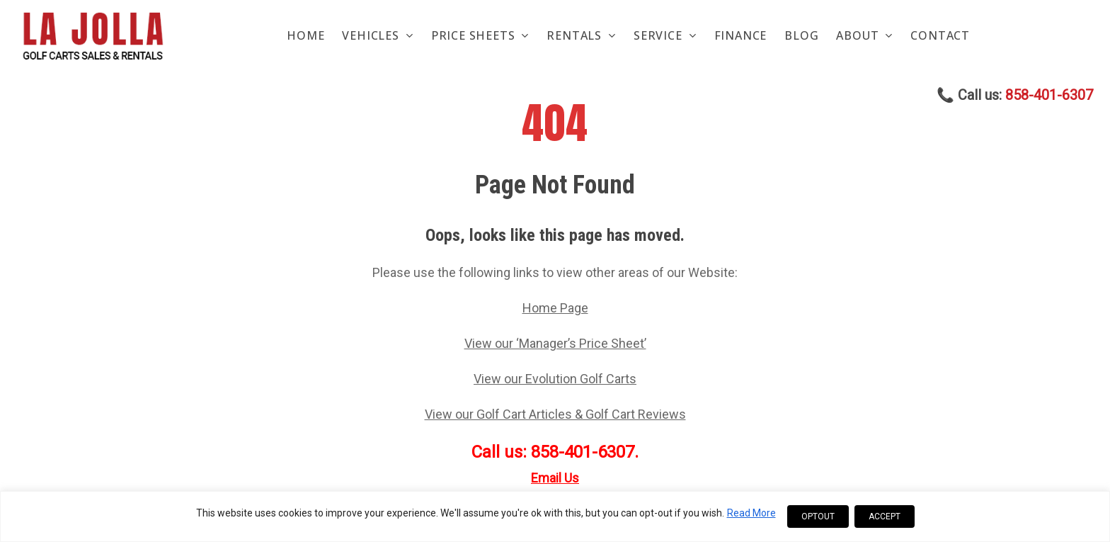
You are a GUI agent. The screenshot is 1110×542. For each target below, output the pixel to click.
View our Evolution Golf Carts (555, 378)
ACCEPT (884, 516)
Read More (751, 513)
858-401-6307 (1049, 95)
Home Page (555, 307)
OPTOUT (818, 516)
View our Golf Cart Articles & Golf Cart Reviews (555, 414)
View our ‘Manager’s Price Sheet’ (555, 343)
